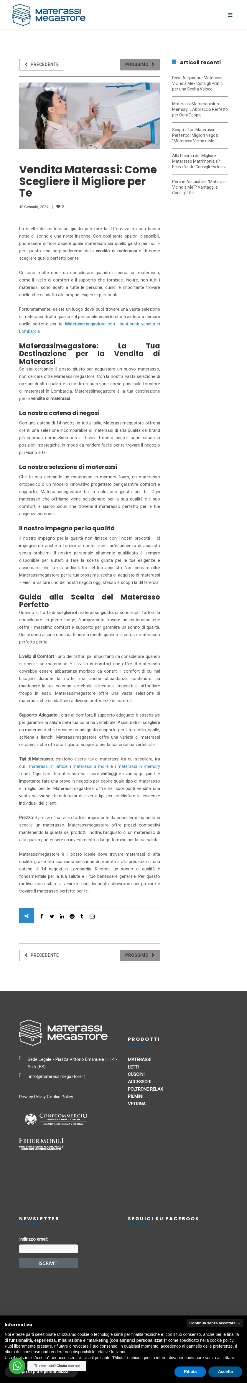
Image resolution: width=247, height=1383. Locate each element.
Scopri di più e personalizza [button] (41, 1371)
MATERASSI (139, 1059)
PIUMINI (135, 1096)
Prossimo (137, 64)
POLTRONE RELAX (145, 1089)
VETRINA (137, 1104)
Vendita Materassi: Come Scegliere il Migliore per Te (88, 181)
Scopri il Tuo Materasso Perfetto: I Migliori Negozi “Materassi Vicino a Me (195, 135)
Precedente (45, 64)
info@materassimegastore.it (57, 1076)
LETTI (133, 1067)
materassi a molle (91, 766)
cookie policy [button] (221, 1340)
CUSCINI (136, 1074)
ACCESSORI (139, 1081)
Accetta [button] (225, 1371)
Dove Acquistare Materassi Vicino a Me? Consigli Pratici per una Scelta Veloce (197, 83)
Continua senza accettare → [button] (215, 1323)
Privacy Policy (32, 1096)
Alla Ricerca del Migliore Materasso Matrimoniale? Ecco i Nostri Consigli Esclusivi (199, 161)
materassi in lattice (48, 766)
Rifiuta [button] (190, 1371)
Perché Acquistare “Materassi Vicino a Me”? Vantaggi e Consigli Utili (200, 187)
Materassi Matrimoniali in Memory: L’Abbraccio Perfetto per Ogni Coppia (200, 109)
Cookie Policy (60, 1096)
